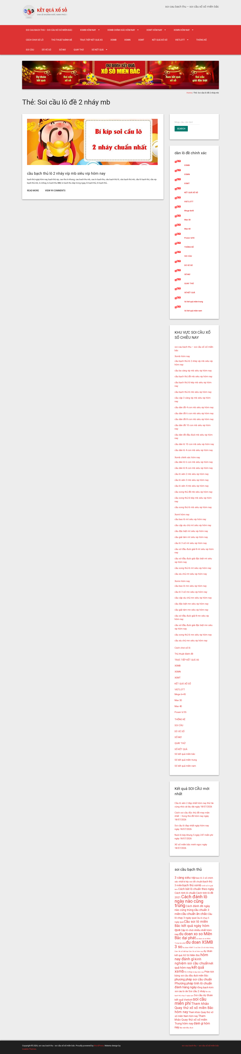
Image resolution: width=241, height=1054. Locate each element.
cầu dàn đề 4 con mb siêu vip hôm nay (194, 407)
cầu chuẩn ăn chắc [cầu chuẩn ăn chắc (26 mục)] (194, 914)
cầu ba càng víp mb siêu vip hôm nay (193, 370)
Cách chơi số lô (34, 40)
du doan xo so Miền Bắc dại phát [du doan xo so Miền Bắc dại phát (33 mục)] (193, 936)
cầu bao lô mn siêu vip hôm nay (191, 586)
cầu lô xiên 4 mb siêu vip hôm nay (192, 486)
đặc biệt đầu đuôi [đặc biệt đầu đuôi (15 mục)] (186, 1028)
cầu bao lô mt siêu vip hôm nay (190, 519)
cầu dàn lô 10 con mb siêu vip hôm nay (194, 444)
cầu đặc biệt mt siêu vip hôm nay (191, 531)
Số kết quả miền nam (193, 311)
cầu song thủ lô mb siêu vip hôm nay (193, 507)
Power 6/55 (189, 238)
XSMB (114, 40)
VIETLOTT (180, 40)
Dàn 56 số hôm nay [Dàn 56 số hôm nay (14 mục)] (196, 951)
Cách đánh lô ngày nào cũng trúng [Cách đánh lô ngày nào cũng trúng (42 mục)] (191, 901)
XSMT (141, 40)
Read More (33, 190)
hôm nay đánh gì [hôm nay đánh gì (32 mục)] (191, 957)
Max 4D (187, 229)
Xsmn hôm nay (182, 30)
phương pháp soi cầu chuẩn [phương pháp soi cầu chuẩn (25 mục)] (193, 979)
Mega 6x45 (189, 211)
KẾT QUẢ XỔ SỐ (159, 40)
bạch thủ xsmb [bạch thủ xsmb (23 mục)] (191, 885)
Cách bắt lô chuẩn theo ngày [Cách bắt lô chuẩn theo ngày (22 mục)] (196, 889)
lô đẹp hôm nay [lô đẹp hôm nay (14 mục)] (198, 972)
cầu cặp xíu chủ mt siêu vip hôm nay (193, 525)
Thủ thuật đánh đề (61, 40)
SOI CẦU (30, 49)
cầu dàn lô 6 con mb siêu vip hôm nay (194, 462)
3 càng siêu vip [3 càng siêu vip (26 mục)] (185, 877)
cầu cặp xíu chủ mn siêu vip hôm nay (193, 597)
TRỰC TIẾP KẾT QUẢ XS (91, 40)
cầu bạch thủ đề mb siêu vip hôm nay (193, 376)
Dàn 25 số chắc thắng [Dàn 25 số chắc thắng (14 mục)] (206, 948)
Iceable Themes (29, 1049)
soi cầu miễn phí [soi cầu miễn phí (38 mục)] (190, 1001)
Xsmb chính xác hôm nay (121, 30)
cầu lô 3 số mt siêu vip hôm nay (191, 543)
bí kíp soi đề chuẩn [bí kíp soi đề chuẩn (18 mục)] (193, 881)
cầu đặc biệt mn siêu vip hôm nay (191, 603)
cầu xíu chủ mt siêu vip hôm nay (191, 574)
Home (189, 93)
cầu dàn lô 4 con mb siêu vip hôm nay (194, 450)
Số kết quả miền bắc (185, 754)
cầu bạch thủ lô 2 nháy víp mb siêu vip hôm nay (66, 173)
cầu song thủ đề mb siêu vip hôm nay (193, 492)
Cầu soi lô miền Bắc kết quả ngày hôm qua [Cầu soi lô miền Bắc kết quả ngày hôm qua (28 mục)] (192, 925)
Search (181, 128)
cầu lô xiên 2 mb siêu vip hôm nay (192, 474)
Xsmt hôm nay (154, 30)
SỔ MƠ (62, 49)
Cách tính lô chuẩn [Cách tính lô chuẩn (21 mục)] (185, 892)
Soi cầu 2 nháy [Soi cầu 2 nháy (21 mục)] (196, 991)
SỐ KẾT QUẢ (98, 49)
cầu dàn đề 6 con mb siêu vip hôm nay (194, 413)
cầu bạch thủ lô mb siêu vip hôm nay (193, 392)
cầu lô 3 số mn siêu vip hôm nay (191, 592)
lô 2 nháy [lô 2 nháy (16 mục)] (188, 972)
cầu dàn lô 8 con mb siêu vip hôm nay (194, 468)
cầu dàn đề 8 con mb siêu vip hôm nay (194, 419)
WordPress (99, 1045)
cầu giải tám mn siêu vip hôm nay (191, 609)
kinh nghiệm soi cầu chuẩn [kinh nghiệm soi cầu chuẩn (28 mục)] (192, 961)
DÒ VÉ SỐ (46, 49)
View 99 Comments (55, 190)
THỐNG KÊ (201, 40)
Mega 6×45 (180, 694)
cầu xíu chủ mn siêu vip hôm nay (191, 640)
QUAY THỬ (79, 49)
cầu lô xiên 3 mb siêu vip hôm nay (192, 480)
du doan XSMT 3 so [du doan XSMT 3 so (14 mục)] (190, 948)
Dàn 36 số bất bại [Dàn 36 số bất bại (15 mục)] (181, 951)
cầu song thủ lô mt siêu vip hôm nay (193, 568)
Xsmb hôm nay (88, 30)
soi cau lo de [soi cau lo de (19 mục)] (181, 991)
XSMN (127, 40)
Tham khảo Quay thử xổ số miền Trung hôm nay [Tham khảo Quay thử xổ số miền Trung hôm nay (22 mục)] (191, 1019)
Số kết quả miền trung (193, 302)
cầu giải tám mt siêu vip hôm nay (191, 537)
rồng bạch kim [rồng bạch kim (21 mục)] (205, 987)
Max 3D (187, 220)
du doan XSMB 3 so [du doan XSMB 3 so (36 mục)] (194, 944)
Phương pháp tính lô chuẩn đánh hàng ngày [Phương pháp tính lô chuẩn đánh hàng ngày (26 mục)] (193, 985)
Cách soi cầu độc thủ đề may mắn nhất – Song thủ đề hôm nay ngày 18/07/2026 (192, 816)
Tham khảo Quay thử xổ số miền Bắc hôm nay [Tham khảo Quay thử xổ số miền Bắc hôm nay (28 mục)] (194, 1008)
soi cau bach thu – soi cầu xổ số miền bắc (49, 30)
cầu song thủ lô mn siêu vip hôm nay (193, 634)
